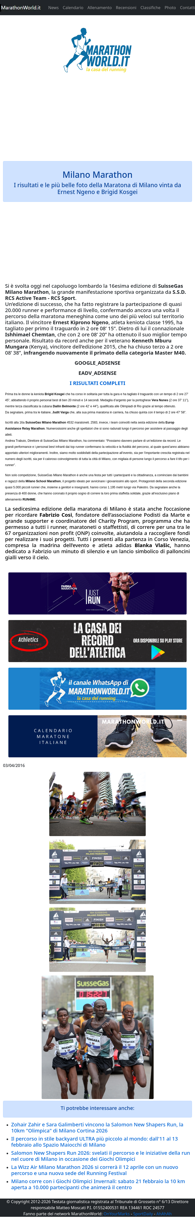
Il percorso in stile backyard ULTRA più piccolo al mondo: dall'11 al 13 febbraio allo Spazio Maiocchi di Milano (94, 1141)
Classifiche (150, 7)
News (53, 7)
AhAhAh (164, 1214)
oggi (35, 285)
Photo (170, 7)
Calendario (73, 7)
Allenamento (99, 7)
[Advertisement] (97, 120)
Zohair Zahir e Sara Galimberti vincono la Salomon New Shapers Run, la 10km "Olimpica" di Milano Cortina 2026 (97, 1127)
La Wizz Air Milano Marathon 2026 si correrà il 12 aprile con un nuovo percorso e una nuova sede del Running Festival (94, 1170)
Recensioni (126, 7)
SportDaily (143, 1214)
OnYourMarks (117, 1214)
